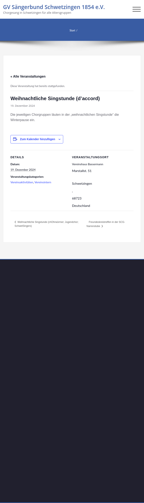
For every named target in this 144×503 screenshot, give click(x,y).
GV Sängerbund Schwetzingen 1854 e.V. (54, 7)
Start (70, 30)
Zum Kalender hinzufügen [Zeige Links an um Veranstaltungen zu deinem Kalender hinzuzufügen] (37, 139)
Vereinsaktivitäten (21, 182)
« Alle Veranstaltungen (28, 76)
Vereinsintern (42, 182)
